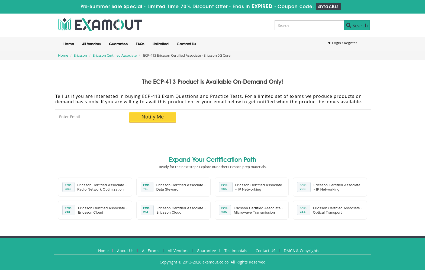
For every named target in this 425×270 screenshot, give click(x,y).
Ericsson (80, 55)
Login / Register (342, 42)
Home (68, 44)
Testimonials (235, 250)
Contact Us (186, 44)
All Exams (150, 250)
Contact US (265, 250)
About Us (125, 250)
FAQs (140, 44)
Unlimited (161, 44)
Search (357, 25)
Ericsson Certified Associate (115, 55)
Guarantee (118, 44)
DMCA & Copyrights (301, 250)
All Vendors (91, 44)
